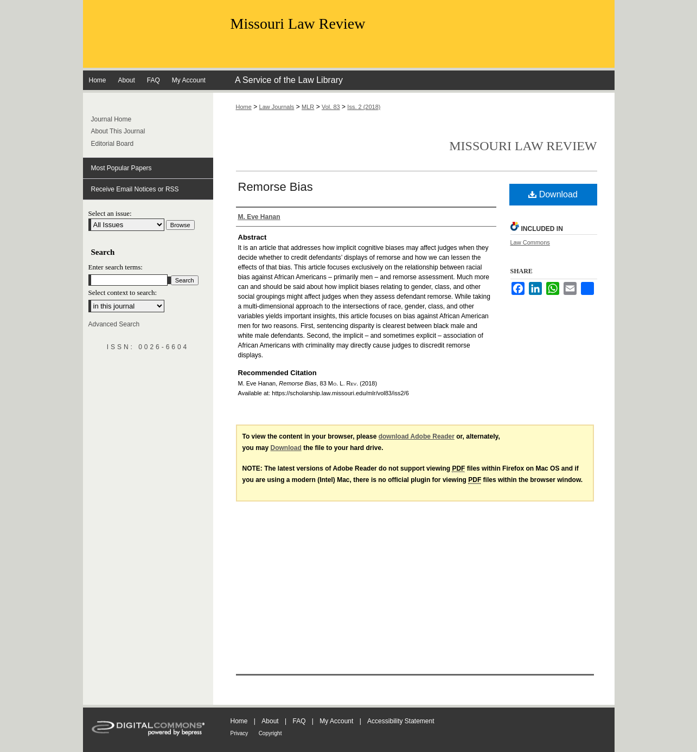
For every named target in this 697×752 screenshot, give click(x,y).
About (269, 721)
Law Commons (530, 242)
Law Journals (277, 107)
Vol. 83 (331, 107)
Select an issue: (110, 213)
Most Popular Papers (121, 168)
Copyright (270, 733)
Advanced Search (114, 324)
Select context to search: (122, 292)
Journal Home (111, 119)
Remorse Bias (275, 187)
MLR (308, 107)
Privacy (239, 733)
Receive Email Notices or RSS (135, 189)
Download (553, 194)
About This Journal (118, 131)
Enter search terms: (115, 267)
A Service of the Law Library (289, 80)
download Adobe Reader (417, 436)
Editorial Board (112, 143)
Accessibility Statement (400, 721)
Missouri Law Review (298, 23)
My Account (336, 721)
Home (244, 107)
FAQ (298, 721)
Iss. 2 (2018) (363, 107)
